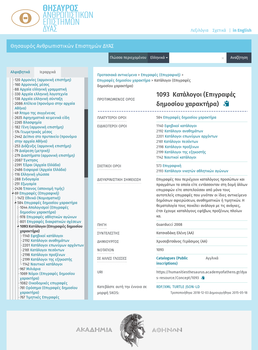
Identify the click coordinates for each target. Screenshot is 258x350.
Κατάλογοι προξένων (177, 147)
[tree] (47, 188)
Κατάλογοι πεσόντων (177, 141)
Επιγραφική (168, 166)
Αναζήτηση (239, 57)
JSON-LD (192, 287)
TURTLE (178, 287)
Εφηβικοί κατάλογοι (176, 126)
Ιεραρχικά (48, 72)
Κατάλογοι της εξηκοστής (181, 152)
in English (242, 30)
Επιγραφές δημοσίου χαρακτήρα (123, 80)
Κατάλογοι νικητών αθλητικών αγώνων (192, 171)
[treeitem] (45, 80)
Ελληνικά (159, 57)
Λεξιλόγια (199, 30)
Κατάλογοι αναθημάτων (179, 131)
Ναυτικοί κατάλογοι (176, 157)
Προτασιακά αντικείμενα (117, 75)
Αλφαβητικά (20, 72)
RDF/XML (163, 287)
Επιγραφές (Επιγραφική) (160, 75)
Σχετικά (219, 30)
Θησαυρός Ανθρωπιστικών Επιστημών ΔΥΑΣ (62, 46)
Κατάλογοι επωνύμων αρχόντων (187, 136)
